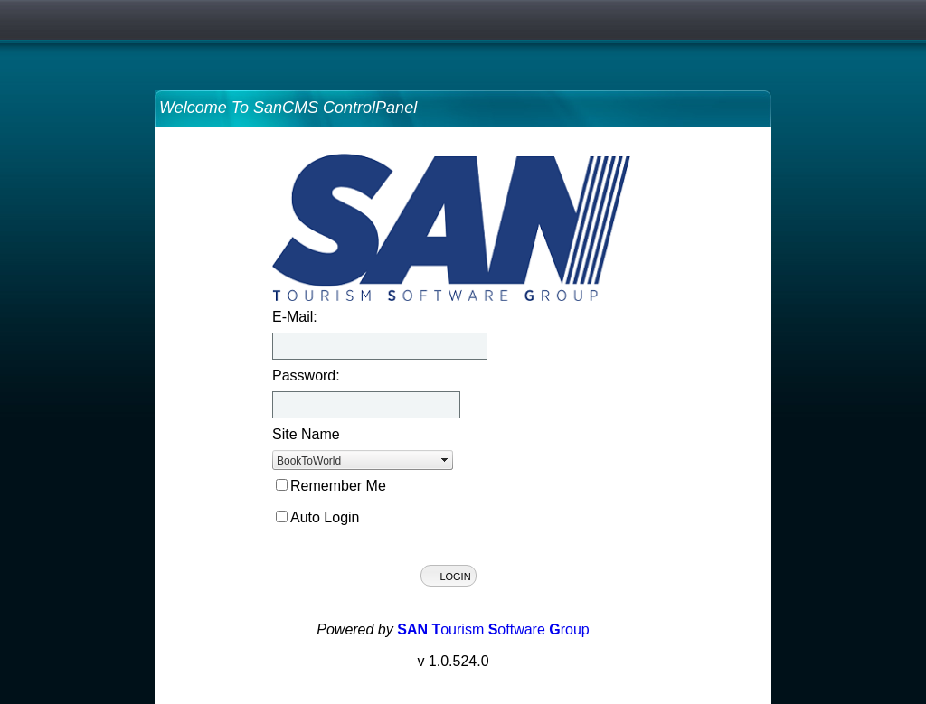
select (445, 460)
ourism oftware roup (493, 629)
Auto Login (325, 517)
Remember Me (338, 485)
